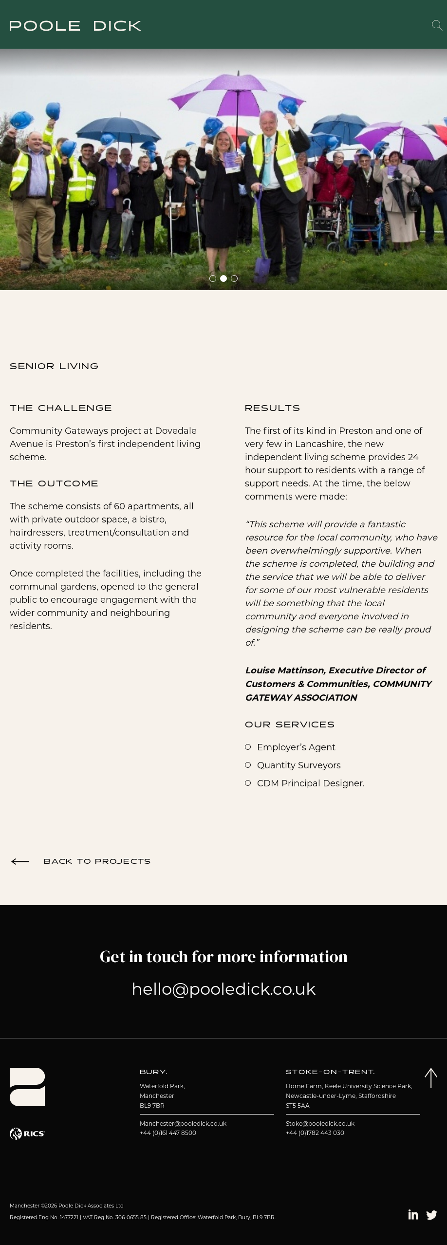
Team (281, 26)
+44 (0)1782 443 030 (315, 1132)
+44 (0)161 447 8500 (168, 1132)
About (168, 26)
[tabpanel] (223, 164)
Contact (409, 26)
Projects (205, 26)
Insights (371, 26)
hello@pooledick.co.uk (223, 989)
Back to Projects (97, 861)
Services (248, 26)
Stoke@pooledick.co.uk (320, 1123)
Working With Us (323, 25)
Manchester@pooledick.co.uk (183, 1123)
